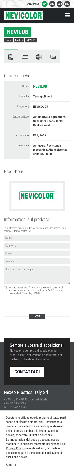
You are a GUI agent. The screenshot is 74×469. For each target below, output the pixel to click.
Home (8, 40)
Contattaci (27, 371)
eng (52, 4)
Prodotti (19, 40)
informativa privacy (39, 287)
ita (44, 4)
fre (67, 4)
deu (60, 4)
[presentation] (34, 304)
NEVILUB (31, 40)
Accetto (11, 465)
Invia (37, 316)
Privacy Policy (15, 448)
